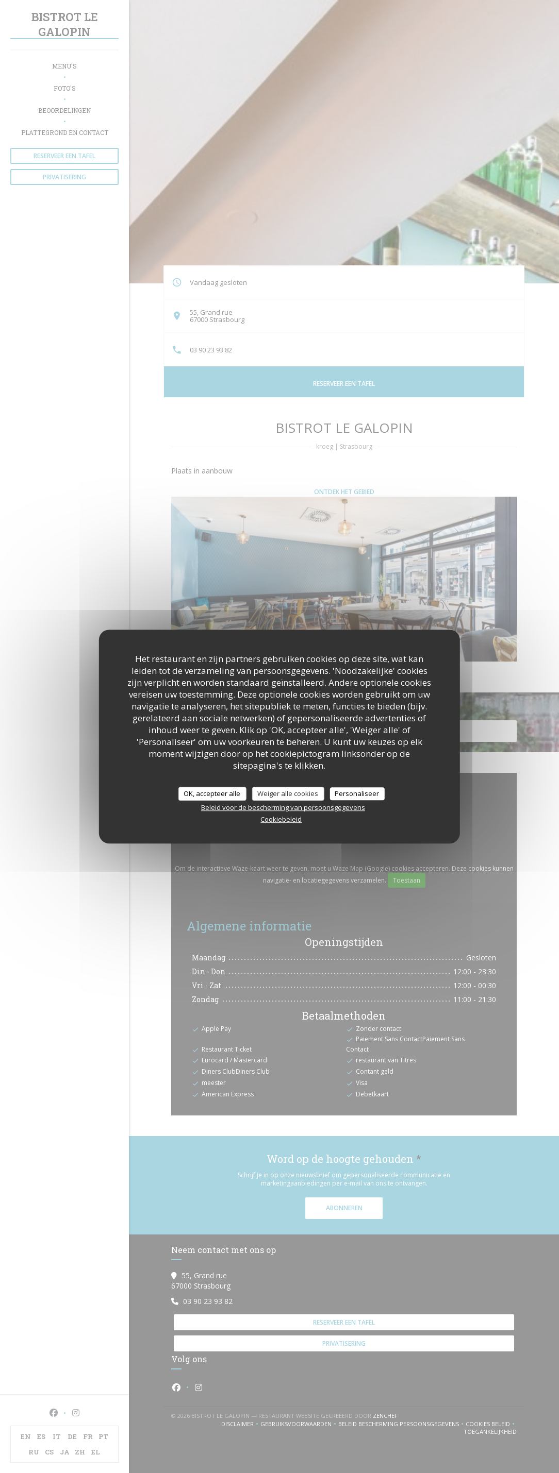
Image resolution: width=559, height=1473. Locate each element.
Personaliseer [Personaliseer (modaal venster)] (357, 793)
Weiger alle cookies (287, 793)
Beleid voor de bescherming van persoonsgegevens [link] (283, 807)
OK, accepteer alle (212, 793)
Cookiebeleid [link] (281, 819)
